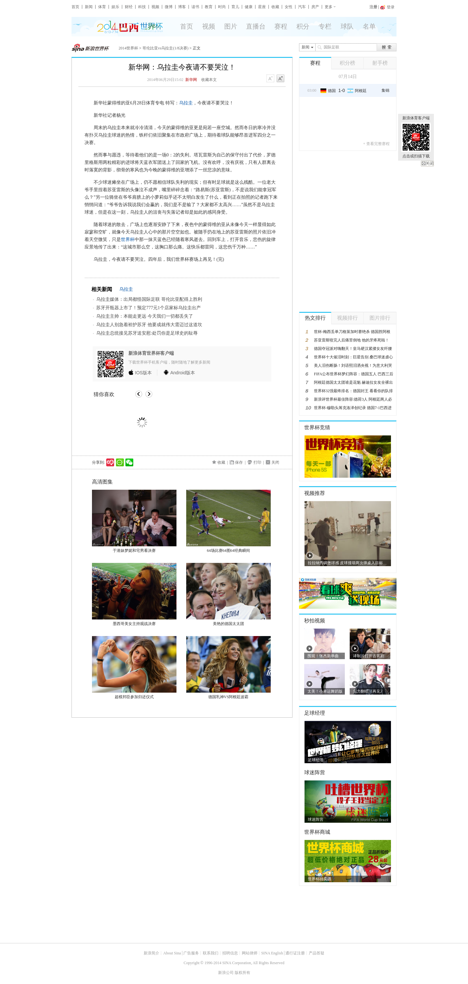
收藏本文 (209, 79)
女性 (288, 7)
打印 (257, 462)
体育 (102, 7)
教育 (209, 7)
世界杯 (128, 239)
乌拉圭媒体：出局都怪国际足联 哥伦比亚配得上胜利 (149, 299)
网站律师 (249, 953)
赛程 (280, 26)
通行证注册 (295, 953)
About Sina (172, 953)
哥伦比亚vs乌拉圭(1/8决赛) (165, 48)
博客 (182, 7)
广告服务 (191, 953)
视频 (155, 7)
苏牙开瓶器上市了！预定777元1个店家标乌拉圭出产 (148, 307)
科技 (142, 7)
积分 (302, 26)
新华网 (191, 79)
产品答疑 (316, 953)
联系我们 (210, 953)
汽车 (302, 7)
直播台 (256, 26)
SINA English (272, 953)
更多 (328, 7)
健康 (249, 7)
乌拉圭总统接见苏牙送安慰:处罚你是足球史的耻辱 (147, 333)
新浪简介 (151, 953)
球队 (347, 26)
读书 (195, 7)
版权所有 (242, 972)
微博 (169, 7)
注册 (373, 7)
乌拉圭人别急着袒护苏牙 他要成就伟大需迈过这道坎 (149, 324)
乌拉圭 (186, 102)
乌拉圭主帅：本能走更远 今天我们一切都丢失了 (144, 316)
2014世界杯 (128, 48)
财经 (129, 7)
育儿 (235, 7)
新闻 (89, 7)
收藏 (275, 7)
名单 (369, 26)
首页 (75, 7)
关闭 (427, 163)
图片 (230, 26)
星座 (262, 7)
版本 (143, 372)
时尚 (222, 7)
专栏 (325, 26)
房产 (315, 7)
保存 (239, 462)
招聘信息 (230, 953)
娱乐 (115, 7)
